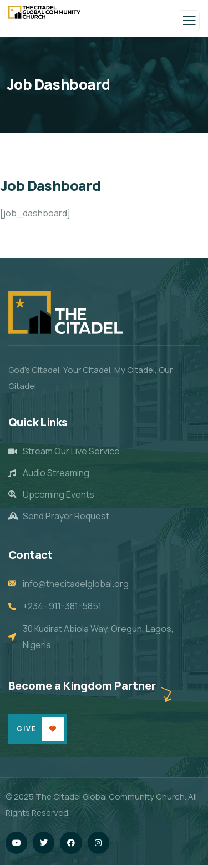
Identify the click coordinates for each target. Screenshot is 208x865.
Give (27, 729)
